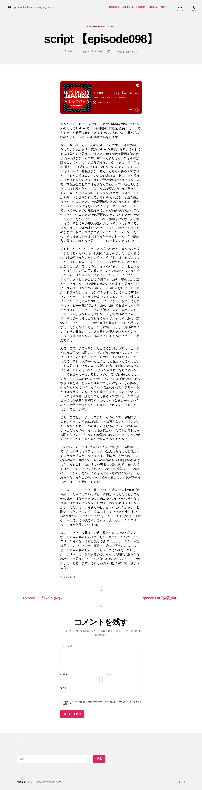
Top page (114, 6)
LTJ (8, 7)
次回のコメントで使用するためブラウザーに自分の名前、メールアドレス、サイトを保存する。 (102, 702)
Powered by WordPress (48, 782)
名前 (63, 674)
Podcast (140, 6)
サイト (63, 687)
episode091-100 (95, 26)
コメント (66, 646)
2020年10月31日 (95, 51)
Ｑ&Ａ (164, 6)
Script (151, 6)
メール (107, 674)
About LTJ (127, 6)
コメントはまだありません (124, 51)
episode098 (69, 577)
